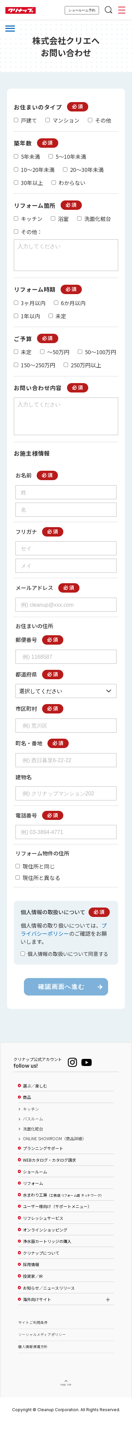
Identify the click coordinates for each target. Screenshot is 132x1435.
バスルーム (33, 1130)
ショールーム (35, 1184)
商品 (27, 1109)
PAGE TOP (66, 1397)
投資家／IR (33, 1288)
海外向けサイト (37, 1311)
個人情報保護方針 (33, 1358)
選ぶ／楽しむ (35, 1098)
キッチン (31, 1121)
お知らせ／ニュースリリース (49, 1300)
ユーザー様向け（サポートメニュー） (57, 1218)
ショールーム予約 (81, 10)
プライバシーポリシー (64, 941)
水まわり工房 (62, 1207)
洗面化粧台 (33, 1141)
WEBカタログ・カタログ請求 (49, 1172)
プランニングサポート (43, 1160)
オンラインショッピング (45, 1242)
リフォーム (33, 1195)
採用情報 (31, 1276)
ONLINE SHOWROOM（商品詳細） (54, 1150)
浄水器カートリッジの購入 (47, 1253)
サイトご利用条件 (33, 1334)
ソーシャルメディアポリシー (42, 1346)
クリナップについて (41, 1265)
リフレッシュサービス (43, 1230)
